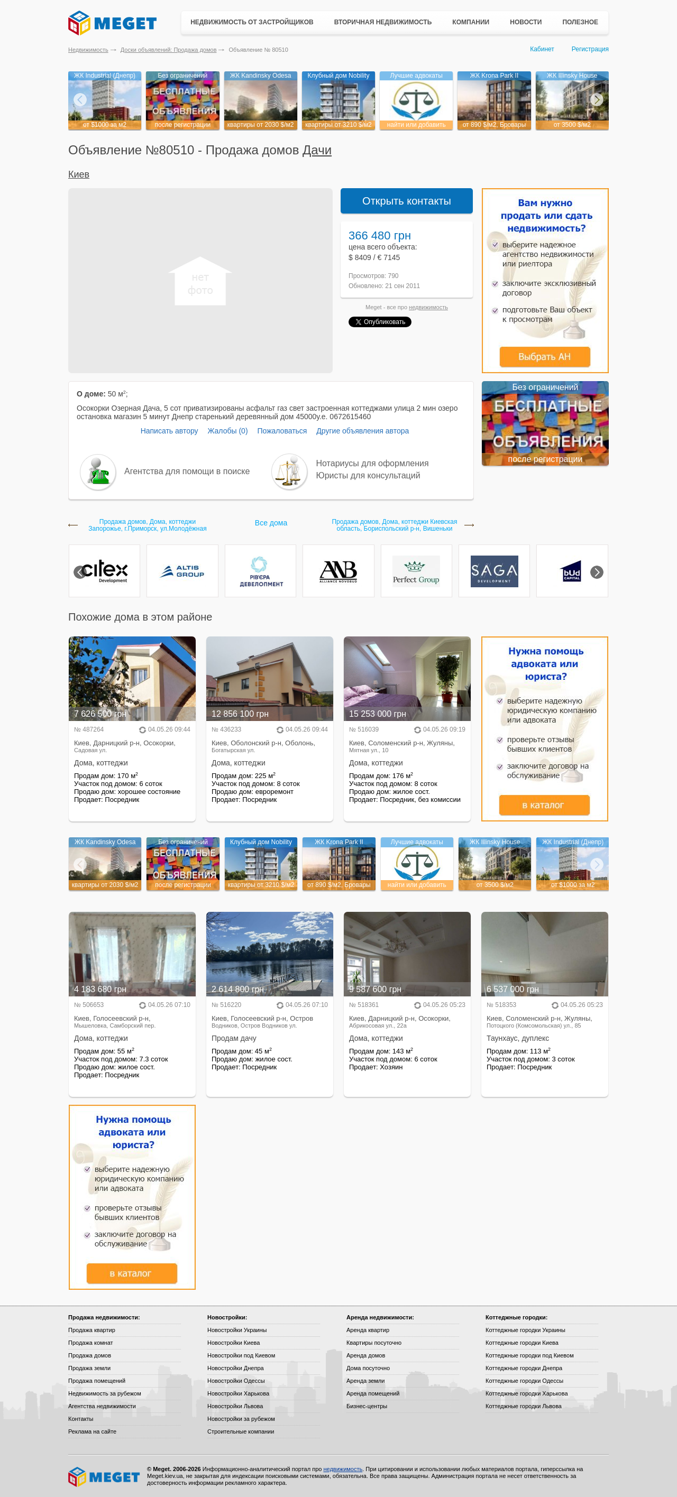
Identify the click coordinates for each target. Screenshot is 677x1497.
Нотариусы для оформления (372, 463)
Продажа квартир (91, 1330)
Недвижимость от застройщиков (252, 22)
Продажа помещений (96, 1381)
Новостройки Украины (237, 1330)
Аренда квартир (367, 1330)
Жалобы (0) (227, 431)
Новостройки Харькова (238, 1393)
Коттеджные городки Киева (522, 1342)
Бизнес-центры (366, 1406)
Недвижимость (88, 50)
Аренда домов (365, 1355)
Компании (470, 22)
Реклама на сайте (92, 1431)
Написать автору (169, 431)
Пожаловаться (282, 431)
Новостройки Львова (235, 1406)
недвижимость (428, 307)
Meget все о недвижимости (104, 1477)
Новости (526, 22)
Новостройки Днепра (235, 1368)
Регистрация (590, 49)
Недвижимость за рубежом (104, 1393)
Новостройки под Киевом (241, 1355)
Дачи (317, 150)
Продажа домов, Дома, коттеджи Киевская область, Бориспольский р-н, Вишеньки (394, 525)
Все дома (271, 523)
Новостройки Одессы (236, 1381)
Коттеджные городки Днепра (524, 1368)
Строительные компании (240, 1431)
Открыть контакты (406, 201)
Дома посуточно (368, 1368)
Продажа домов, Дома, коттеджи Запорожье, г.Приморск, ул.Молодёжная (147, 525)
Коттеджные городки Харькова (527, 1393)
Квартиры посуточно (373, 1342)
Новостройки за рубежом (241, 1419)
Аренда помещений (372, 1393)
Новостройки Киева (233, 1342)
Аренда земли (365, 1381)
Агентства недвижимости (102, 1406)
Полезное (580, 22)
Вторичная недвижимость (383, 22)
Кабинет (542, 49)
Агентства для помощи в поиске (187, 471)
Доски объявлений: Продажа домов (169, 50)
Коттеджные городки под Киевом (530, 1355)
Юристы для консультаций (368, 475)
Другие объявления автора (362, 431)
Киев (78, 174)
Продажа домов (89, 1355)
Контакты (81, 1419)
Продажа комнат (90, 1342)
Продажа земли (89, 1368)
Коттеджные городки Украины (525, 1330)
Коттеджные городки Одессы (524, 1381)
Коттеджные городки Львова (524, 1406)
